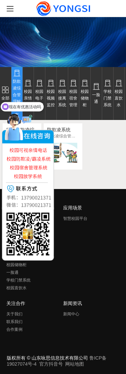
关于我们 (14, 314)
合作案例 (14, 329)
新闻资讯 (72, 303)
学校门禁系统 (18, 280)
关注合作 (15, 303)
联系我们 (14, 321)
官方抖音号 (51, 364)
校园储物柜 (16, 264)
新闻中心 (71, 314)
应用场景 (72, 207)
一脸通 (12, 272)
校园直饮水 (16, 288)
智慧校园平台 (75, 218)
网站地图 (74, 364)
